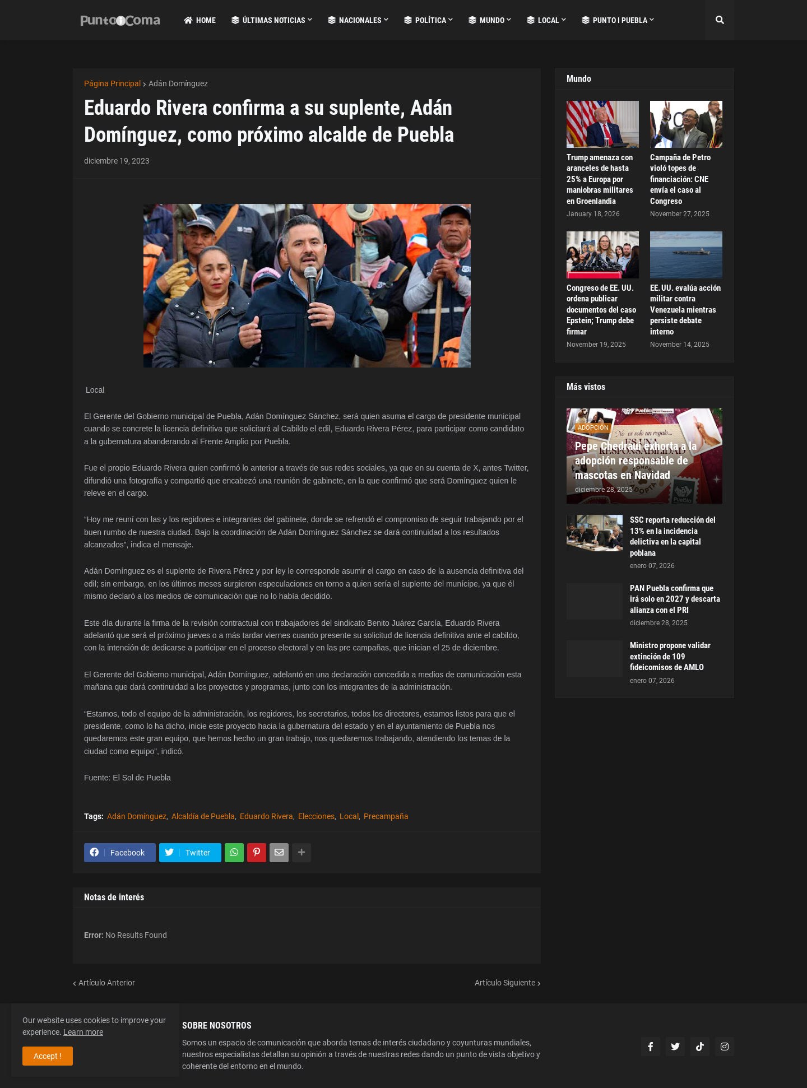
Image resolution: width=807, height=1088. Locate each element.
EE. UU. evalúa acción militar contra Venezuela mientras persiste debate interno (685, 310)
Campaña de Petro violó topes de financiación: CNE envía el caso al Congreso (680, 179)
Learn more (83, 1031)
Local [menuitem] (543, 20)
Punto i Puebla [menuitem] (614, 20)
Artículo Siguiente (505, 982)
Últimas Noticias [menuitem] (268, 20)
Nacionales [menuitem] (355, 20)
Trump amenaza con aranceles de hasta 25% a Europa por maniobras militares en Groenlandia (600, 179)
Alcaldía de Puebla (203, 816)
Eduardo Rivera (266, 816)
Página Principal (112, 83)
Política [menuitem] (425, 20)
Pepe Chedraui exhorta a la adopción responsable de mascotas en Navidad (636, 460)
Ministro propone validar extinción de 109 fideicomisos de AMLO (670, 656)
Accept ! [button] (48, 1056)
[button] (719, 20)
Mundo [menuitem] (486, 20)
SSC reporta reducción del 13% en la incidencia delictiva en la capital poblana (673, 536)
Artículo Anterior (106, 982)
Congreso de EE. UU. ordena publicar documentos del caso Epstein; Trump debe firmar (601, 310)
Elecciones (316, 816)
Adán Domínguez (178, 83)
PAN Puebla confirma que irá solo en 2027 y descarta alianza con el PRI (675, 599)
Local (349, 816)
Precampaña (386, 816)
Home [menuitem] (200, 20)
